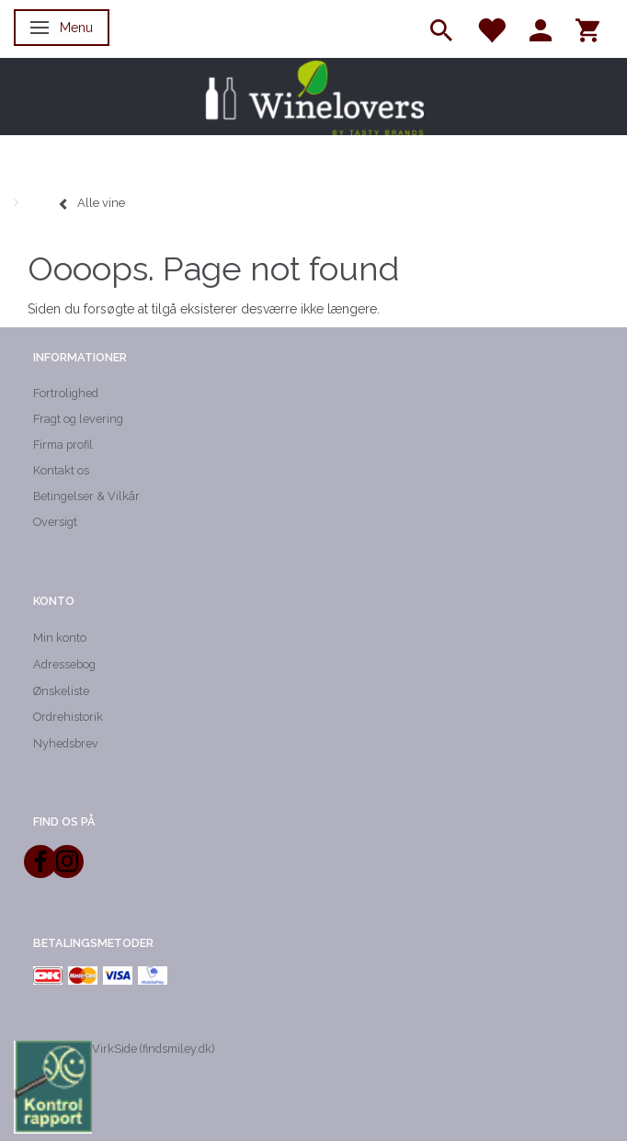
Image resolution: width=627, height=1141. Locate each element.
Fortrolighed (65, 393)
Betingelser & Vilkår (86, 496)
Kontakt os (61, 470)
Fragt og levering (78, 419)
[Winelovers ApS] (313, 96)
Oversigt (55, 522)
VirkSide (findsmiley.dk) (153, 1048)
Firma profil (63, 444)
